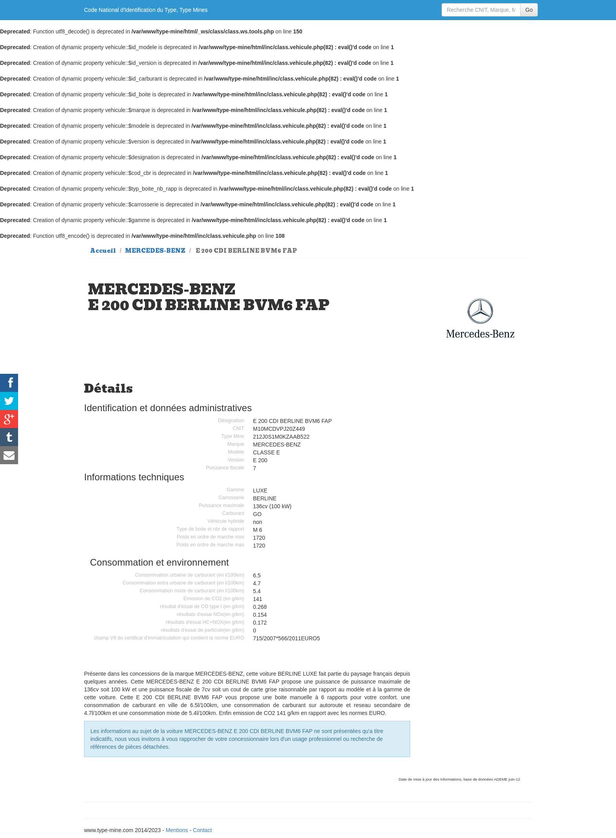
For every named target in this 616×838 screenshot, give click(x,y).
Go (529, 10)
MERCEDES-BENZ (155, 250)
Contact (202, 830)
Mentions (177, 830)
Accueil (103, 250)
